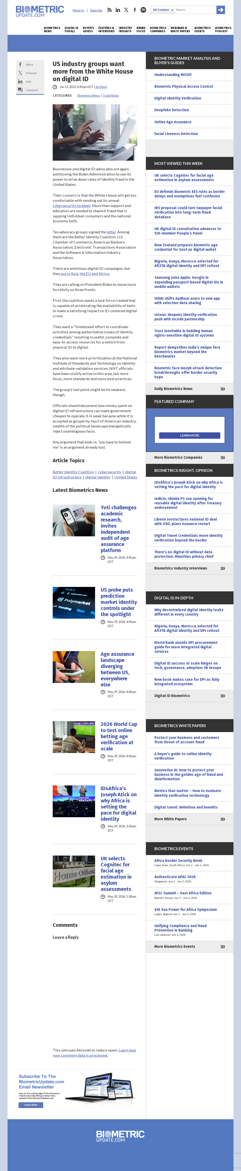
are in (65, 273)
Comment (32, 90)
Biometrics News (52, 29)
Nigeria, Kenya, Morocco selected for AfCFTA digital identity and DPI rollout (186, 263)
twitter (126, 10)
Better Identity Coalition (73, 472)
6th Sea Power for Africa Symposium (189, 912)
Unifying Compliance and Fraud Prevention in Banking (189, 930)
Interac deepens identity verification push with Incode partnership (185, 317)
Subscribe (96, 10)
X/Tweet (31, 73)
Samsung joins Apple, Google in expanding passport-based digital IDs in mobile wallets (188, 282)
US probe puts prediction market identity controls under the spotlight (119, 602)
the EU (85, 273)
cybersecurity (109, 472)
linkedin (118, 10)
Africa (104, 273)
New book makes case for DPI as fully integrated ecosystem (186, 681)
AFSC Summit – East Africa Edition (189, 895)
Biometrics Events (202, 29)
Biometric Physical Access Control (183, 86)
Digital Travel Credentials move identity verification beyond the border (188, 538)
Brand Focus (141, 29)
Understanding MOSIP (173, 75)
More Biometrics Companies (178, 457)
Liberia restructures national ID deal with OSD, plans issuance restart (185, 521)
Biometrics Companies (158, 29)
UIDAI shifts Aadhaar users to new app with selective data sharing (187, 300)
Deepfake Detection (171, 110)
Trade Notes (111, 95)
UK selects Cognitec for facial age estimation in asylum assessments (116, 874)
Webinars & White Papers (180, 29)
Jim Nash (101, 87)
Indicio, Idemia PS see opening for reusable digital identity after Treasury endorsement (187, 503)
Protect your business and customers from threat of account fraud (186, 740)
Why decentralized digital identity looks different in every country (188, 612)
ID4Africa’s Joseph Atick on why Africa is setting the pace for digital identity (119, 803)
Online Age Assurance (172, 122)
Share (29, 64)
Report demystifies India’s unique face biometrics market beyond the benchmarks (187, 351)
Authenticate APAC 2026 (189, 879)
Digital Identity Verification (177, 98)
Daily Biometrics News (173, 389)
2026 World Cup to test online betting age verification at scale (119, 736)
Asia (74, 273)
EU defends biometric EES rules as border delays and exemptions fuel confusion (189, 194)
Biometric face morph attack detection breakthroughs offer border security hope (188, 372)
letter (111, 232)
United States (125, 477)
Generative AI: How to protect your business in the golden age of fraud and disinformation (188, 774)
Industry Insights (125, 29)
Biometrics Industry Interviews (180, 568)
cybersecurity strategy (72, 205)
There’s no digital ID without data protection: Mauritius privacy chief (183, 554)
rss (109, 10)
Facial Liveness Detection (176, 134)
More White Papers (170, 819)
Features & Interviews (106, 29)
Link (28, 81)
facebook (135, 10)
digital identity (97, 477)
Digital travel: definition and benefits (186, 807)
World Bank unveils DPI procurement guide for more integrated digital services (185, 647)
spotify (143, 10)
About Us (78, 10)
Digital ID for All (71, 29)
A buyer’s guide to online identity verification (183, 756)
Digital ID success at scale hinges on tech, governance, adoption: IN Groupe (187, 665)
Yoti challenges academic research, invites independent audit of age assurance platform (119, 529)
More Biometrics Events (174, 946)
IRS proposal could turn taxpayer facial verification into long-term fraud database (188, 212)
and (95, 273)
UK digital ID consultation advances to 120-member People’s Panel (187, 231)
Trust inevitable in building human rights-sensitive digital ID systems (184, 333)
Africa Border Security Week (189, 863)
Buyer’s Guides (88, 29)
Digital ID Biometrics (172, 696)
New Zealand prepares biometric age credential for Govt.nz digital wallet (186, 247)
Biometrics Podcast (223, 29)
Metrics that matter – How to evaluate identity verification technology (187, 793)
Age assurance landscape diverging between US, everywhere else (117, 669)
